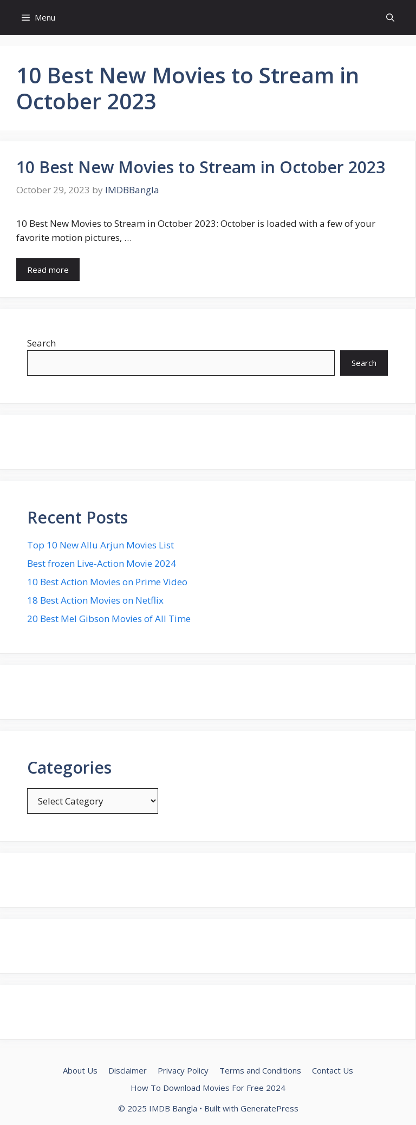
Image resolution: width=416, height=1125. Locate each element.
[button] (390, 17)
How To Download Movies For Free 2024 (208, 1087)
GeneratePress (269, 1108)
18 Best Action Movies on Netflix (95, 600)
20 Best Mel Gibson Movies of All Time (109, 618)
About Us (80, 1070)
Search (41, 343)
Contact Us (332, 1070)
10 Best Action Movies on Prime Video (107, 581)
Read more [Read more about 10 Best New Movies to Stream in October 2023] (48, 269)
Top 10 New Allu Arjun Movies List (100, 545)
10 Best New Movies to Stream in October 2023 (200, 167)
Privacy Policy (183, 1070)
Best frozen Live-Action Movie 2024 (101, 563)
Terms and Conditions (260, 1070)
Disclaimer (127, 1070)
